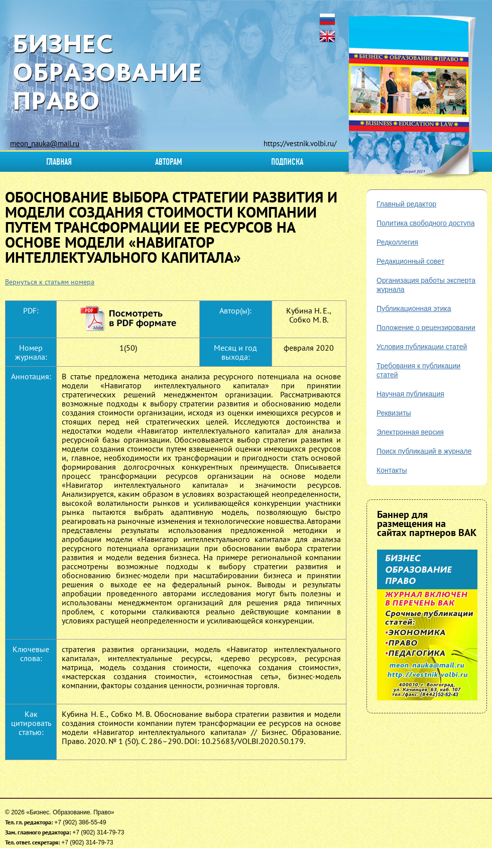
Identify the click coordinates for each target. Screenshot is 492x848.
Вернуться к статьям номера (49, 281)
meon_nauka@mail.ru (44, 143)
